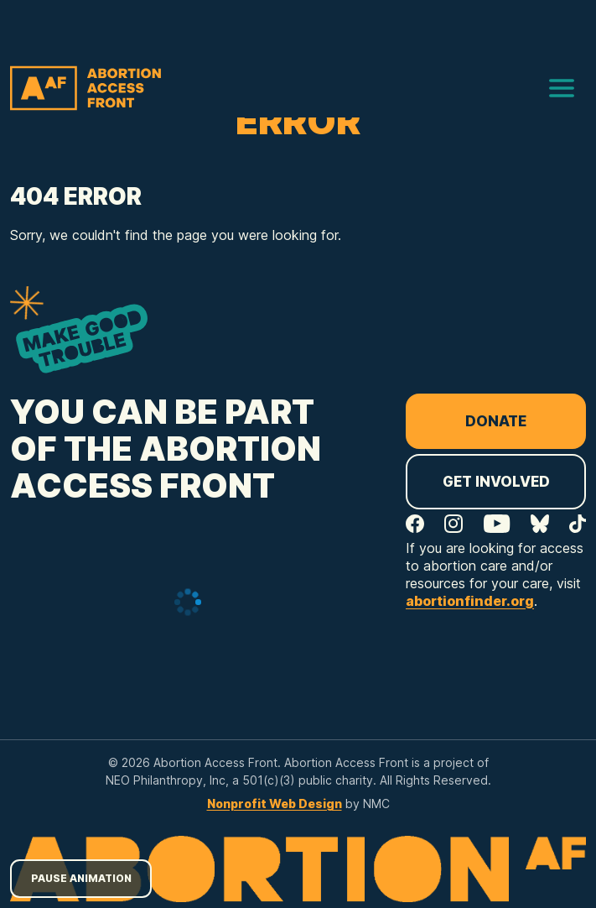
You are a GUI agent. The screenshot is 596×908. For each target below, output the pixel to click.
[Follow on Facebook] (415, 523)
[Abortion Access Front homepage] (85, 88)
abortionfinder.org (470, 600)
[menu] (562, 88)
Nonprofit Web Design (274, 803)
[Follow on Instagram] (453, 523)
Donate (495, 421)
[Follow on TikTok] (577, 523)
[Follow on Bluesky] (540, 523)
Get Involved (496, 481)
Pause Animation (81, 878)
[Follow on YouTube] (497, 523)
